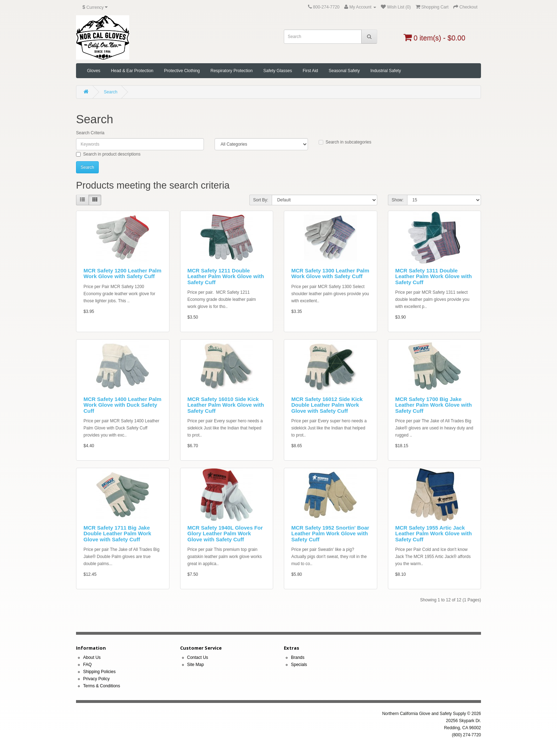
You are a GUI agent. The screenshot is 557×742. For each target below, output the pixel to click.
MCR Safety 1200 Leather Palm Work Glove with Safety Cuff (122, 273)
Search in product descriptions (108, 154)
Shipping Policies (99, 671)
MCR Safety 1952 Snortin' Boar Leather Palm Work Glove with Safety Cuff (330, 533)
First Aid (310, 70)
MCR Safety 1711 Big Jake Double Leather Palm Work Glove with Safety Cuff (117, 533)
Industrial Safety (386, 70)
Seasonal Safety (344, 70)
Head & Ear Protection (132, 70)
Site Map (195, 664)
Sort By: (261, 199)
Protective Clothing (182, 70)
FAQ (87, 664)
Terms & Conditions (101, 685)
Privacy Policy (96, 678)
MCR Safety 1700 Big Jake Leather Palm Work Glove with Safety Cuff (433, 405)
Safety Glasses (277, 70)
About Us (92, 657)
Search (110, 92)
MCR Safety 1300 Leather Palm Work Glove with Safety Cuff (330, 273)
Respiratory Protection (231, 70)
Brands (297, 657)
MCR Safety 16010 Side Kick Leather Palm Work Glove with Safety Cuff (226, 405)
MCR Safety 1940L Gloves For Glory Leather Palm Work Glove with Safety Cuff (225, 533)
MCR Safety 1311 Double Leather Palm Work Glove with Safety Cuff (433, 276)
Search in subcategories (345, 142)
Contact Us (197, 657)
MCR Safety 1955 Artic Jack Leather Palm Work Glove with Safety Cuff (433, 533)
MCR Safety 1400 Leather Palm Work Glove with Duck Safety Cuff (122, 405)
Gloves (93, 70)
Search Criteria (90, 132)
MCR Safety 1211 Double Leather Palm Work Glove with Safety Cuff (226, 276)
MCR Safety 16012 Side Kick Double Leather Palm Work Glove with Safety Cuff (327, 405)
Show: (398, 199)
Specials (299, 664)
